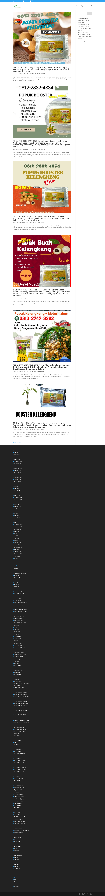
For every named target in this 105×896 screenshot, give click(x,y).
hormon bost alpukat (19, 652)
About (77, 6)
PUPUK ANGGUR (18, 749)
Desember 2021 (18, 547)
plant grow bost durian (19, 727)
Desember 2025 (18, 461)
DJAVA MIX (16, 629)
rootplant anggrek (18, 819)
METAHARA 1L (17, 672)
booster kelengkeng (18, 616)
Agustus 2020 (17, 556)
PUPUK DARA (17, 751)
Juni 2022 (16, 536)
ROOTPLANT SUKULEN (19, 835)
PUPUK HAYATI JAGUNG (20, 767)
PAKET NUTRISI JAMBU (19, 708)
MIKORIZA (16, 679)
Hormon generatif (18, 656)
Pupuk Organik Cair (18, 789)
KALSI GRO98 (17, 665)
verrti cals (16, 850)
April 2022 (16, 538)
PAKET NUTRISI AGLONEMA (21, 703)
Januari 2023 (17, 522)
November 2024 (18, 477)
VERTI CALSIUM (18, 855)
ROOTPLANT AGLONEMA (20, 816)
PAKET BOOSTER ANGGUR (20, 692)
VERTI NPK (16, 859)
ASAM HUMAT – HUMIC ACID (21, 571)
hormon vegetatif (18, 659)
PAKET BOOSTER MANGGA (20, 699)
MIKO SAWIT (17, 677)
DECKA (16, 627)
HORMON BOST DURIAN (20, 654)
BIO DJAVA (16, 589)
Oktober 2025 (17, 466)
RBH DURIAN (17, 810)
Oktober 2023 (17, 502)
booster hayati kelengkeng (20, 609)
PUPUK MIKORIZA (18, 785)
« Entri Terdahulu (17, 442)
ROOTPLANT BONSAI (19, 823)
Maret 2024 (17, 490)
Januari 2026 (17, 459)
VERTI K (16, 857)
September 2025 (18, 468)
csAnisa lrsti (18, 73)
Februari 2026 (17, 457)
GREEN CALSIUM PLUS (19, 647)
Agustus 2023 (17, 506)
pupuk (15, 747)
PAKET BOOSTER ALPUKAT (20, 690)
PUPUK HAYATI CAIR (19, 765)
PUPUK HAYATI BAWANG (20, 760)
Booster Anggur (18, 600)
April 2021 (16, 549)
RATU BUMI (17, 807)
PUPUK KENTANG (18, 778)
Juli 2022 (16, 533)
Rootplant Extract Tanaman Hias (22, 830)
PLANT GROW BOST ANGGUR (21, 725)
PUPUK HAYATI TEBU (19, 774)
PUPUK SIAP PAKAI (18, 794)
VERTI (15, 853)
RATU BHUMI (17, 805)
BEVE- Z (16, 582)
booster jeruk (17, 614)
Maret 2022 (17, 540)
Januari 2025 (17, 475)
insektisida (16, 663)
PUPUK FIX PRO (18, 756)
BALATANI (16, 575)
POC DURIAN (17, 735)
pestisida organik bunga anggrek (21, 720)
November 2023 (18, 499)
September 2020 (18, 554)
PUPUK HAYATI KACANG (20, 769)
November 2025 (18, 463)
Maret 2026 (17, 454)
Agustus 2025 (17, 470)
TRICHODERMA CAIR (19, 841)
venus (15, 848)
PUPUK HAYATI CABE (19, 762)
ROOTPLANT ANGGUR (19, 821)
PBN (15, 718)
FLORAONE (17, 632)
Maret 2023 (17, 518)
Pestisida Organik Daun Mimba (21, 722)
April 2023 (16, 515)
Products (70, 6)
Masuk (15, 879)
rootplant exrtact (18, 828)
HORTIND (16, 661)
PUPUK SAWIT (17, 792)
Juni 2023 (16, 511)
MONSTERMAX (17, 681)
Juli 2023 (16, 508)
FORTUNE (16, 634)
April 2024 (16, 488)
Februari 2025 (17, 472)
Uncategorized (17, 846)
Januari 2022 (17, 545)
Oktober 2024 (17, 479)
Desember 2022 (18, 524)
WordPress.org (17, 886)
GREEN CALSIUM (18, 645)
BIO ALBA (16, 584)
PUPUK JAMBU (17, 776)
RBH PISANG (17, 814)
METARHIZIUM (17, 674)
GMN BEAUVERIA (18, 643)
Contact (87, 6)
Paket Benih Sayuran (19, 687)
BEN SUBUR (17, 577)
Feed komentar (17, 884)
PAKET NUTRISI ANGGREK (20, 705)
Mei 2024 (16, 486)
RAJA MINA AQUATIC (19, 801)
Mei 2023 (16, 513)
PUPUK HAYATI (17, 758)
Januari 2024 (17, 495)
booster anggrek (18, 598)
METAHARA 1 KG (18, 670)
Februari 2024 (17, 493)
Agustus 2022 (17, 531)
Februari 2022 (17, 542)
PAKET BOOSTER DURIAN (20, 694)
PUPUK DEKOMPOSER (19, 753)
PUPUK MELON (18, 783)
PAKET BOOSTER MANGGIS (20, 701)
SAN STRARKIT (17, 837)
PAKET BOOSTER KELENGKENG (37, 73)
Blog (82, 6)
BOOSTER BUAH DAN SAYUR (21, 602)
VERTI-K (16, 866)
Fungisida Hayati (18, 636)
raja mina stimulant (18, 803)
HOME (64, 6)
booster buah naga (18, 605)
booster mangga (18, 618)
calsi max (16, 625)
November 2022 (18, 527)
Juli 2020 (16, 558)
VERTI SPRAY (17, 864)
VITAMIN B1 (17, 868)
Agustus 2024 (17, 481)
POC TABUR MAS (18, 740)
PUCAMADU (17, 744)
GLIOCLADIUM (17, 638)
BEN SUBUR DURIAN (19, 580)
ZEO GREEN (17, 871)
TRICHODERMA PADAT (19, 844)
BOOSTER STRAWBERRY (20, 623)
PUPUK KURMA (18, 780)
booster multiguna (18, 620)
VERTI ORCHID (17, 862)
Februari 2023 (17, 520)
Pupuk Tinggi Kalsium (19, 796)
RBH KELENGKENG (18, 812)
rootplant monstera (18, 832)
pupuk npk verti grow (19, 787)
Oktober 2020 (17, 551)
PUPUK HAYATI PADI (19, 771)
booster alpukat (18, 595)
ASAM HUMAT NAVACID (20, 573)
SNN (15, 839)
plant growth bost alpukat (20, 729)
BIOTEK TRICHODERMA (20, 593)
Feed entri (16, 881)
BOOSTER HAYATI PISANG (20, 611)
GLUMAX (16, 641)
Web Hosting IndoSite (24, 894)
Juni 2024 (16, 484)
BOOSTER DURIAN (18, 607)
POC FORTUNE (17, 738)
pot (15, 742)
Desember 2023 (18, 497)
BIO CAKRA (17, 586)
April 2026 (16, 452)
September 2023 (18, 504)
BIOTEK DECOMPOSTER (20, 591)
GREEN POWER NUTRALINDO (21, 650)
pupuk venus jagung (19, 798)
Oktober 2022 (17, 529)
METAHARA (17, 668)
